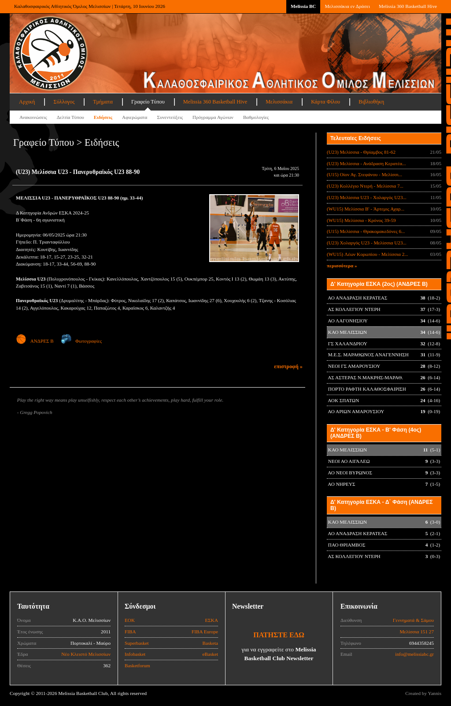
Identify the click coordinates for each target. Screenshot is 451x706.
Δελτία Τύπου (70, 117)
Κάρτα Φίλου (325, 102)
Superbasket (137, 643)
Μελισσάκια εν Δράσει (347, 6)
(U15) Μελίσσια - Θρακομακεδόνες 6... (366, 231)
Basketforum (137, 665)
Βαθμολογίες (256, 117)
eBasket (210, 654)
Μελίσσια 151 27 (416, 631)
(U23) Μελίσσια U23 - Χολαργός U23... (367, 197)
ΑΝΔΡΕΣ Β (35, 341)
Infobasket (135, 654)
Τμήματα (103, 102)
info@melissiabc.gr (414, 654)
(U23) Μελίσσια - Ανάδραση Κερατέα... (366, 163)
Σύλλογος (63, 102)
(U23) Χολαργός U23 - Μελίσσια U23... (367, 242)
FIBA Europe (205, 631)
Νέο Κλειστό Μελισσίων (86, 654)
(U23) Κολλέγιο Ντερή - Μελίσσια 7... (365, 186)
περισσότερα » (342, 265)
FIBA (130, 631)
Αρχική (27, 102)
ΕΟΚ (130, 620)
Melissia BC (303, 6)
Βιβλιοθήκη (371, 102)
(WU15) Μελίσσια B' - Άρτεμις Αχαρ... (365, 208)
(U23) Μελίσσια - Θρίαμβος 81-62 (361, 152)
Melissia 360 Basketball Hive (408, 6)
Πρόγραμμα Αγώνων (212, 117)
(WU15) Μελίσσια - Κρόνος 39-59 (361, 220)
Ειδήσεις (103, 117)
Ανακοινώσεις (33, 117)
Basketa (210, 643)
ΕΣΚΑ (211, 620)
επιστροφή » (288, 366)
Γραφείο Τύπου (148, 102)
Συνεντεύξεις (170, 117)
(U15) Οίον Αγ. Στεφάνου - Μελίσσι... (364, 174)
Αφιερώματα (134, 117)
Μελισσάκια (279, 102)
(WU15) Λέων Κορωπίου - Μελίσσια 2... (367, 254)
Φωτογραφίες (81, 341)
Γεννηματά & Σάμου (413, 620)
